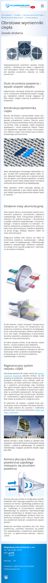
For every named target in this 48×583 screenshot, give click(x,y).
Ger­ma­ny (7, 561)
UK (14, 561)
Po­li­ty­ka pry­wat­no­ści (12, 569)
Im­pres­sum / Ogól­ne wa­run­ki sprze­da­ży (19, 566)
